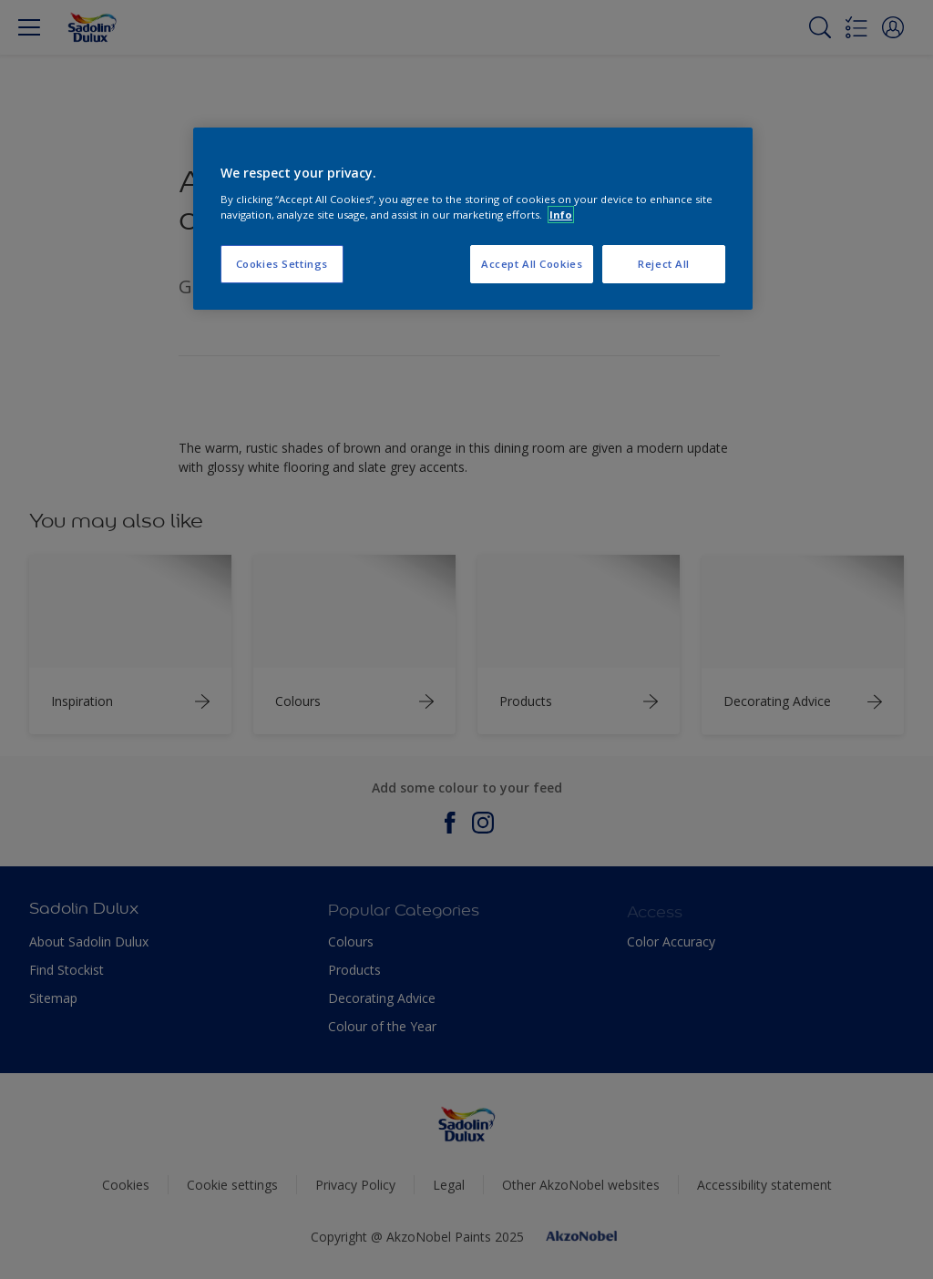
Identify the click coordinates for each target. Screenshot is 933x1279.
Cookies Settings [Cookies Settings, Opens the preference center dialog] (282, 264)
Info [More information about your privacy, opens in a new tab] (560, 214)
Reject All (664, 264)
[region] (473, 219)
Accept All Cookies (531, 264)
